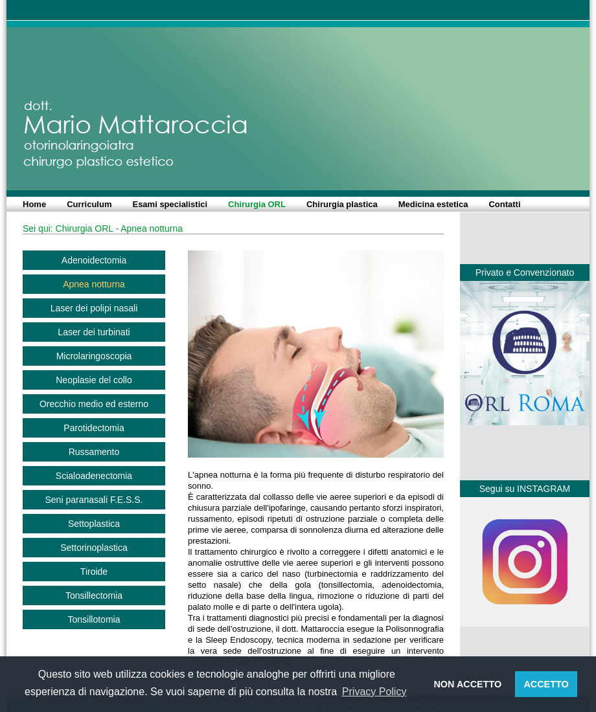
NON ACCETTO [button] (467, 684)
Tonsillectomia (93, 595)
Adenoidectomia (94, 260)
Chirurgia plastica (342, 204)
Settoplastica (94, 523)
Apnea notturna (94, 284)
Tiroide (94, 571)
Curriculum (89, 204)
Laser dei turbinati (94, 332)
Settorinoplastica (94, 547)
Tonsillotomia (94, 619)
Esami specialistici (169, 204)
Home (34, 204)
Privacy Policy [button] (374, 691)
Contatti (504, 204)
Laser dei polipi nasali (94, 308)
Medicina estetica (433, 204)
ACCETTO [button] (545, 684)
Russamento (94, 452)
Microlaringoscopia (94, 356)
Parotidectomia (93, 428)
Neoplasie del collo (94, 380)
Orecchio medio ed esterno (94, 404)
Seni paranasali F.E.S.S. (94, 500)
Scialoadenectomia (94, 476)
